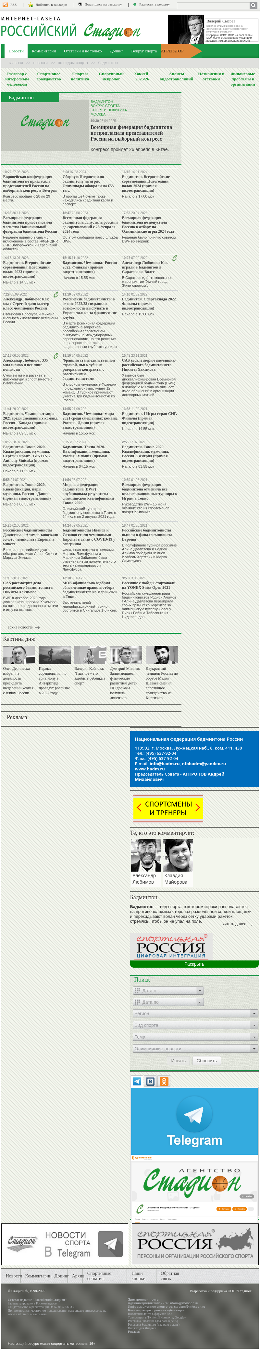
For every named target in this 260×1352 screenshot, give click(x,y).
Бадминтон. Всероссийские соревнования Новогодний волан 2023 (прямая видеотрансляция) (27, 269)
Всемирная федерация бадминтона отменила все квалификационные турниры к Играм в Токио (150, 491)
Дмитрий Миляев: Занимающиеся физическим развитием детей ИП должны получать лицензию (125, 683)
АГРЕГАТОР (172, 51)
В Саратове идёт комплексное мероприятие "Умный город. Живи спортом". (147, 281)
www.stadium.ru (18, 1314)
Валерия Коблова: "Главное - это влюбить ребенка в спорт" (89, 675)
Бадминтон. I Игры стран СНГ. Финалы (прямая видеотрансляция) (149, 418)
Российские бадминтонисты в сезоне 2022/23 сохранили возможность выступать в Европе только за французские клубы (90, 308)
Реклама (134, 1331)
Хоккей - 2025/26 (142, 76)
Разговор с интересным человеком (17, 79)
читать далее (234, 924)
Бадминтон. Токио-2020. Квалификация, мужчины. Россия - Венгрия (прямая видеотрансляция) (145, 454)
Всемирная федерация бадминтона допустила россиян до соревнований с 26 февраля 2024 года (90, 224)
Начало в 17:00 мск (138, 196)
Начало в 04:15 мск (79, 466)
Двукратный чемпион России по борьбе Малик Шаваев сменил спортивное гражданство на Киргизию (162, 683)
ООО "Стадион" (240, 1291)
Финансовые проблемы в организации (242, 79)
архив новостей (20, 627)
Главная (16, 63)
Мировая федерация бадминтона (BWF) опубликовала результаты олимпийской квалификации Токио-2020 (88, 493)
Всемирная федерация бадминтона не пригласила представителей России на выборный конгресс (131, 133)
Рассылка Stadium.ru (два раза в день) (154, 1324)
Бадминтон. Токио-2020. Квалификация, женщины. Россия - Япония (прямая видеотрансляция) (86, 454)
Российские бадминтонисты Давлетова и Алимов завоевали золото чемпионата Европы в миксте (30, 537)
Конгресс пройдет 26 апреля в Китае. (130, 149)
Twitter (151, 1317)
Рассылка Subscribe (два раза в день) (153, 1321)
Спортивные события (99, 1276)
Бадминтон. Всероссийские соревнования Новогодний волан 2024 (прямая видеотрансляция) (146, 183)
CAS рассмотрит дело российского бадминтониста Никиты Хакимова (28, 587)
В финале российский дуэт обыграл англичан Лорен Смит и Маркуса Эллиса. (30, 553)
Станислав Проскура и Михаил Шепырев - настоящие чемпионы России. (30, 318)
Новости (16, 51)
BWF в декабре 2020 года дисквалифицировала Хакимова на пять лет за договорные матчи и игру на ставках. (30, 604)
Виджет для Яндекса (142, 1328)
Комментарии (44, 51)
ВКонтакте (165, 1317)
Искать (178, 1060)
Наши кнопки (138, 1276)
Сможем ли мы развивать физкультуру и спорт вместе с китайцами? (28, 379)
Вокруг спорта (144, 51)
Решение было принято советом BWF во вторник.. (149, 239)
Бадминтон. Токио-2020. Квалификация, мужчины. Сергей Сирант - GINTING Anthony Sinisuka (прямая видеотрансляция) (27, 456)
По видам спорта (73, 63)
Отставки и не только (83, 51)
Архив (78, 1276)
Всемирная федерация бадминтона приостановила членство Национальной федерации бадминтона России (30, 224)
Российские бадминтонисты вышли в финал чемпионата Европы (147, 535)
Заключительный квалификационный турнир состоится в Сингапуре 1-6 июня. (90, 606)
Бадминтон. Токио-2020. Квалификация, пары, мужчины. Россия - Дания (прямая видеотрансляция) (27, 491)
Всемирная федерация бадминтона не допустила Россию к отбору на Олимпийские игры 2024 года (148, 224)
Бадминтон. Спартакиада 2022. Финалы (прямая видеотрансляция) (149, 303)
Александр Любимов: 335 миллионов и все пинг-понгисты (25, 365)
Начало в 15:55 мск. (79, 433)
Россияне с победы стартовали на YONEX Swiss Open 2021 (149, 585)
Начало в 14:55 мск (19, 282)
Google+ (180, 1317)
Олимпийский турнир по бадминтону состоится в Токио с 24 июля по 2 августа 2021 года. (89, 512)
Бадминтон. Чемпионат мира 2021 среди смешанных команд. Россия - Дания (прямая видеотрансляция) (90, 420)
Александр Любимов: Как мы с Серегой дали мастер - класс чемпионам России (27, 303)
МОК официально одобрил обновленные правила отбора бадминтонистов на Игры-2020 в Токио (90, 590)
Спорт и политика (80, 76)
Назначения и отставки (211, 76)
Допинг (116, 51)
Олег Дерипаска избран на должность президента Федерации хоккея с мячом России (18, 680)
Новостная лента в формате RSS (150, 1314)
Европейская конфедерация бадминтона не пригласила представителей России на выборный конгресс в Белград (30, 183)
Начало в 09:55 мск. (19, 433)
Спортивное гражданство (49, 76)
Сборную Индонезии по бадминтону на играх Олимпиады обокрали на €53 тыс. (88, 183)
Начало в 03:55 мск (138, 466)
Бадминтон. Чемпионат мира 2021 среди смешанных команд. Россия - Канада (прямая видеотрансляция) (30, 420)
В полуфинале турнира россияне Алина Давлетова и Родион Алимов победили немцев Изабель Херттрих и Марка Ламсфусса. (149, 553)
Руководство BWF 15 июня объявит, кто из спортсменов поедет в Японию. (145, 508)
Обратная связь (170, 1276)
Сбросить (207, 1060)
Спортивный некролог (111, 76)
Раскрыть (194, 964)
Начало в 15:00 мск (138, 314)
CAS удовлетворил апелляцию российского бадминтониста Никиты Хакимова (149, 365)
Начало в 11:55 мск (19, 471)
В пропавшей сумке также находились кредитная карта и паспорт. (88, 200)
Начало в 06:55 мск (19, 504)
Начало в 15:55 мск (79, 278)
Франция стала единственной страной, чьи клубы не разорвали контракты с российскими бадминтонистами (89, 369)
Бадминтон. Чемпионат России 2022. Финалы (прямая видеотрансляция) (90, 267)
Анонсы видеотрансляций (176, 76)
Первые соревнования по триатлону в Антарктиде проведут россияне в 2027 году (54, 680)
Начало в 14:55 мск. (138, 429)
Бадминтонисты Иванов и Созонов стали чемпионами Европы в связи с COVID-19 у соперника (89, 537)
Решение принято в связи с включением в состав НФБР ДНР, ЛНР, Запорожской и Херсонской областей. (30, 243)
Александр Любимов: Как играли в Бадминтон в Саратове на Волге (145, 267)
